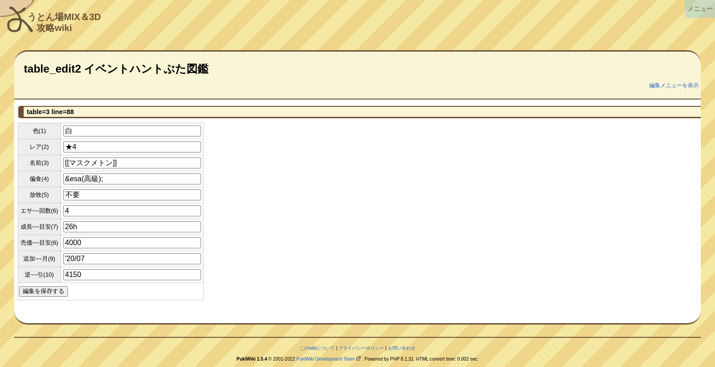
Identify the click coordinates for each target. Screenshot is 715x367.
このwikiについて (317, 348)
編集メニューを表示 (674, 85)
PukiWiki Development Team (325, 359)
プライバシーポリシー (361, 348)
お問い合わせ (401, 348)
